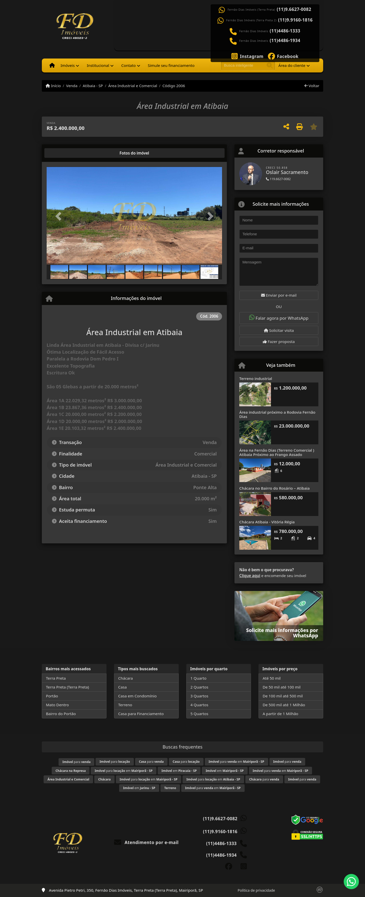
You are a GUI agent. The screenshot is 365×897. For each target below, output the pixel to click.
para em (236, 761)
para (76, 762)
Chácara (125, 678)
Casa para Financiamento (141, 713)
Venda (72, 85)
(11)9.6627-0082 (294, 9)
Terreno (125, 704)
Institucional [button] (98, 65)
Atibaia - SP (93, 85)
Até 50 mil (272, 678)
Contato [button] (128, 65)
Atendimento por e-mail (146, 842)
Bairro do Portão (61, 713)
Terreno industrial (255, 378)
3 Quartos (199, 695)
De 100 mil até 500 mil (283, 695)
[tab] (63, 153)
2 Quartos (199, 687)
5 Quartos (199, 713)
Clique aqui (249, 575)
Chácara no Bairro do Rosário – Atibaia (274, 488)
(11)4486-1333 (285, 31)
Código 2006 (173, 85)
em (179, 771)
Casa (122, 687)
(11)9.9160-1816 (295, 20)
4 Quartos (199, 704)
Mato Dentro (57, 704)
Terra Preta (56, 678)
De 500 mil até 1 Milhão (284, 704)
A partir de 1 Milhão (280, 713)
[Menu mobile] (52, 65)
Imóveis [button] (68, 65)
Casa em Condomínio (137, 695)
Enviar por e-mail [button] (279, 295)
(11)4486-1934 (285, 40)
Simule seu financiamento (171, 65)
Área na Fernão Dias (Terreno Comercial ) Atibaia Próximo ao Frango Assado (276, 452)
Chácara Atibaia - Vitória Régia (267, 521)
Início (53, 85)
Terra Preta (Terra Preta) (67, 687)
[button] (60, 216)
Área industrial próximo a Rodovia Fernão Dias (277, 414)
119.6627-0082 (278, 179)
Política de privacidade (256, 890)
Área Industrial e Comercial (132, 85)
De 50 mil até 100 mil (281, 687)
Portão (52, 695)
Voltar (311, 85)
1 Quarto (198, 678)
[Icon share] (247, 55)
